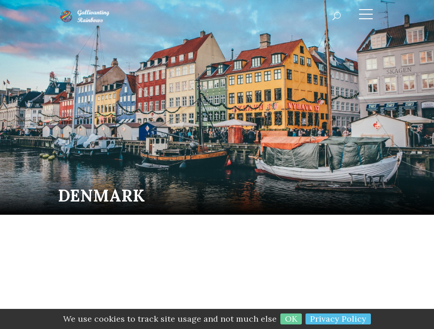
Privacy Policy (338, 318)
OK (291, 318)
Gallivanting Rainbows (99, 16)
